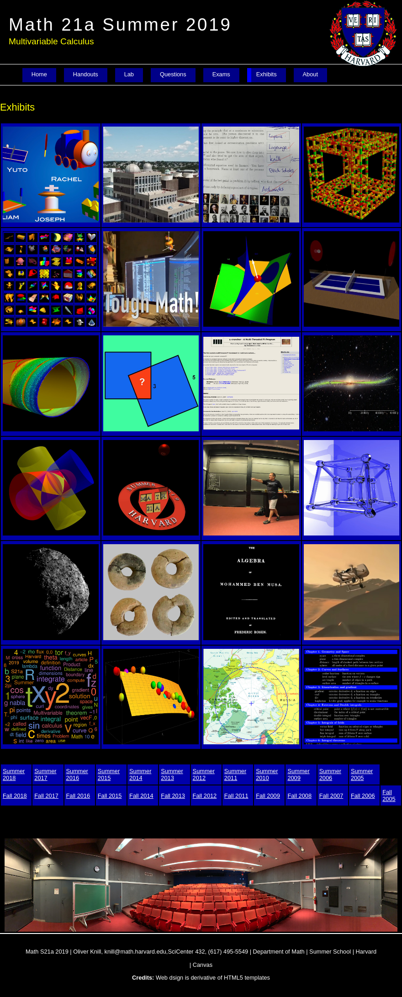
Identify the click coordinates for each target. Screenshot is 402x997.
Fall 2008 (299, 795)
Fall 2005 (388, 795)
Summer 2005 (362, 774)
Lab (129, 74)
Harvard (366, 951)
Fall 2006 (363, 795)
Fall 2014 (141, 795)
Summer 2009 (298, 774)
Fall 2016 (78, 795)
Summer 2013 (172, 774)
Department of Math (279, 951)
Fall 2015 (110, 795)
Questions (173, 74)
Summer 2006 (330, 774)
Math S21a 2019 (47, 951)
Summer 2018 (14, 774)
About (310, 74)
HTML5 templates (247, 977)
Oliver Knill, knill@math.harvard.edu (119, 951)
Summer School (330, 951)
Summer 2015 (109, 774)
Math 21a (120, 24)
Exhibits (266, 74)
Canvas (202, 964)
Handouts (85, 74)
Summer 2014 (140, 774)
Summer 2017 (45, 774)
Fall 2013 (173, 795)
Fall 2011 (236, 795)
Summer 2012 (204, 774)
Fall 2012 (205, 795)
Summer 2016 (77, 774)
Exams (221, 74)
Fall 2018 (15, 795)
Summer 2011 (235, 774)
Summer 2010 (267, 774)
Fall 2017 (46, 795)
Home (39, 74)
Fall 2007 (331, 795)
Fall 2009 (268, 795)
